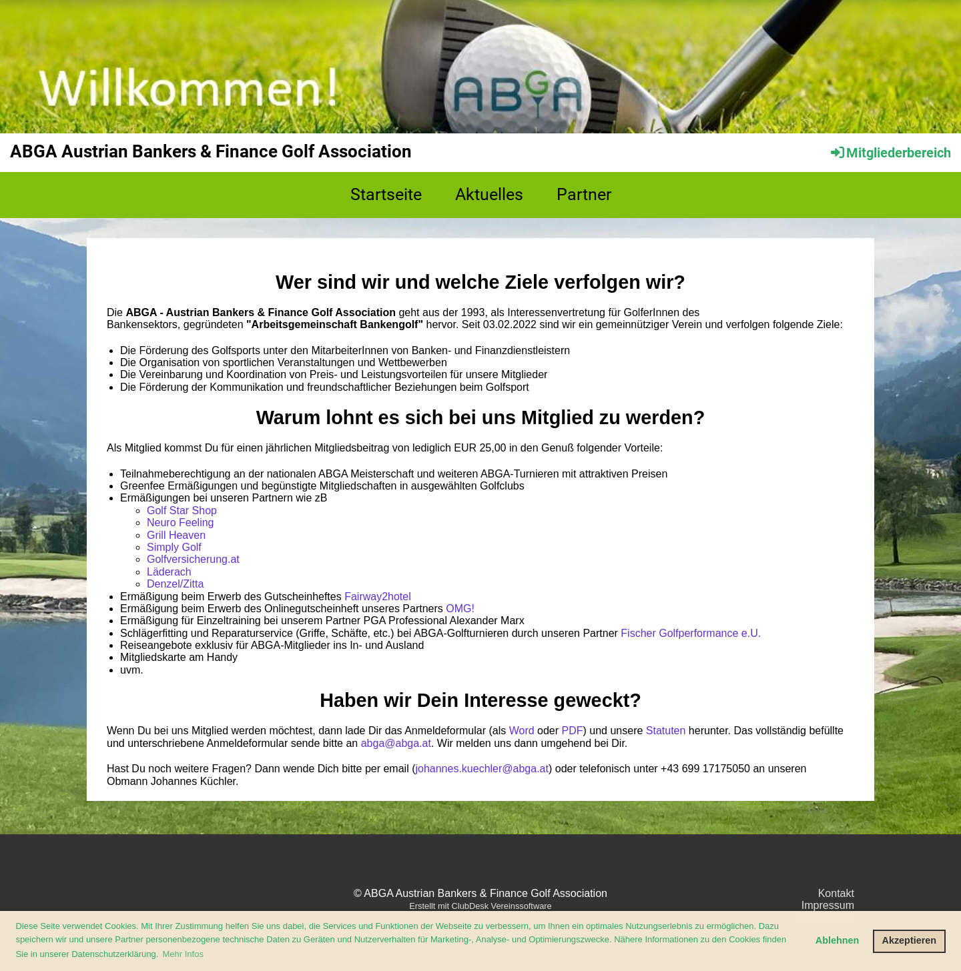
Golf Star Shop (182, 510)
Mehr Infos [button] (183, 954)
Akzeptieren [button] (909, 940)
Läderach (169, 572)
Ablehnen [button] (838, 940)
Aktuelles (489, 194)
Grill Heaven (176, 535)
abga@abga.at (396, 743)
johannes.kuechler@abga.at (482, 768)
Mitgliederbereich (890, 153)
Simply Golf (174, 547)
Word (522, 730)
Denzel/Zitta (175, 584)
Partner (584, 194)
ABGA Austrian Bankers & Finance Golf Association (211, 151)
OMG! (460, 608)
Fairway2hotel (377, 596)
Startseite (386, 194)
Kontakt (836, 893)
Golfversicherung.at (193, 559)
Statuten (666, 730)
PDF (572, 730)
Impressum (828, 905)
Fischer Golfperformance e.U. (691, 633)
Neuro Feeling (180, 522)
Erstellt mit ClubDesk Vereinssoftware (480, 906)
